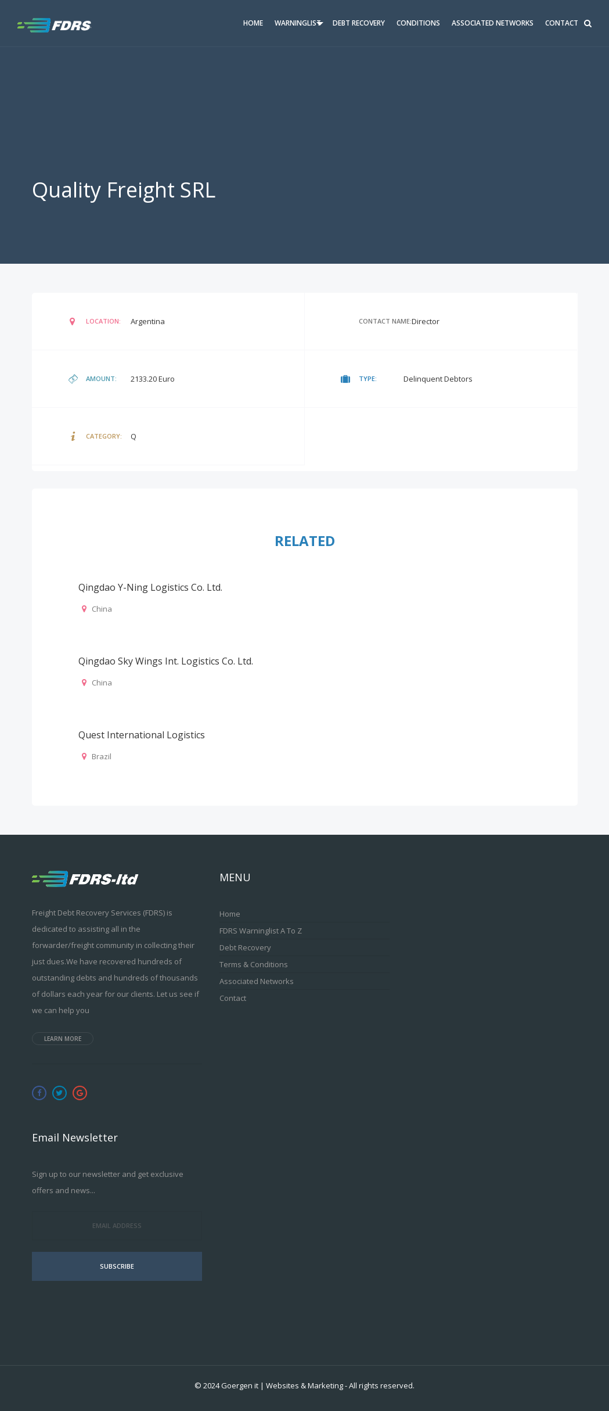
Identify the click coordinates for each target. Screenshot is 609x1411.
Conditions (418, 23)
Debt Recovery (359, 23)
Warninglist (298, 23)
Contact (561, 23)
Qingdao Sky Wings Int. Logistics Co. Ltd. (165, 661)
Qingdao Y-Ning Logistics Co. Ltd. (150, 587)
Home (253, 23)
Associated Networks (493, 23)
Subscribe (117, 1266)
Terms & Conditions (253, 964)
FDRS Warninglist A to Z (260, 930)
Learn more (62, 1039)
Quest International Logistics (141, 734)
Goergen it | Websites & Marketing (282, 1385)
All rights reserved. (382, 1385)
